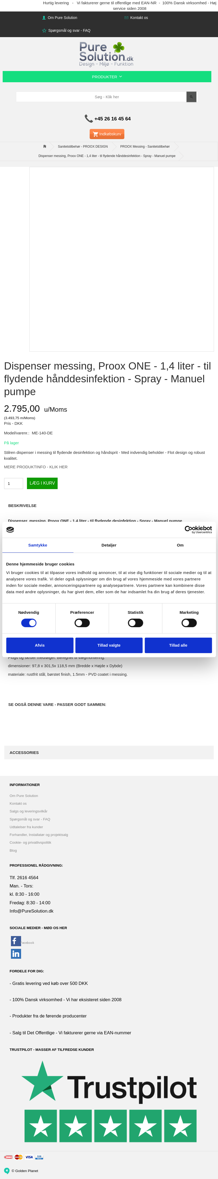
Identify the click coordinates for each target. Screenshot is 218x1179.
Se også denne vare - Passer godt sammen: (57, 704)
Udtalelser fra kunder (26, 827)
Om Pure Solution (62, 17)
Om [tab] (180, 545)
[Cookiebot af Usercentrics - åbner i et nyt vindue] (188, 530)
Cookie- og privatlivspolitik (30, 842)
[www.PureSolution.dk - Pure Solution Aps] (107, 53)
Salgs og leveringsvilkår (28, 811)
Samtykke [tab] (37, 545)
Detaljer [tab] (109, 545)
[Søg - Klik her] (191, 96)
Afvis (40, 645)
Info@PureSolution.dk (31, 911)
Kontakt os (138, 17)
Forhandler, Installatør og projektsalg (39, 835)
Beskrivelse (22, 505)
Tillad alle (178, 645)
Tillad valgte (108, 645)
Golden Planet (26, 1171)
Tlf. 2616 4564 (24, 877)
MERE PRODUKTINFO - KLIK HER (36, 467)
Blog (13, 850)
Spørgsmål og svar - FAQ (68, 30)
